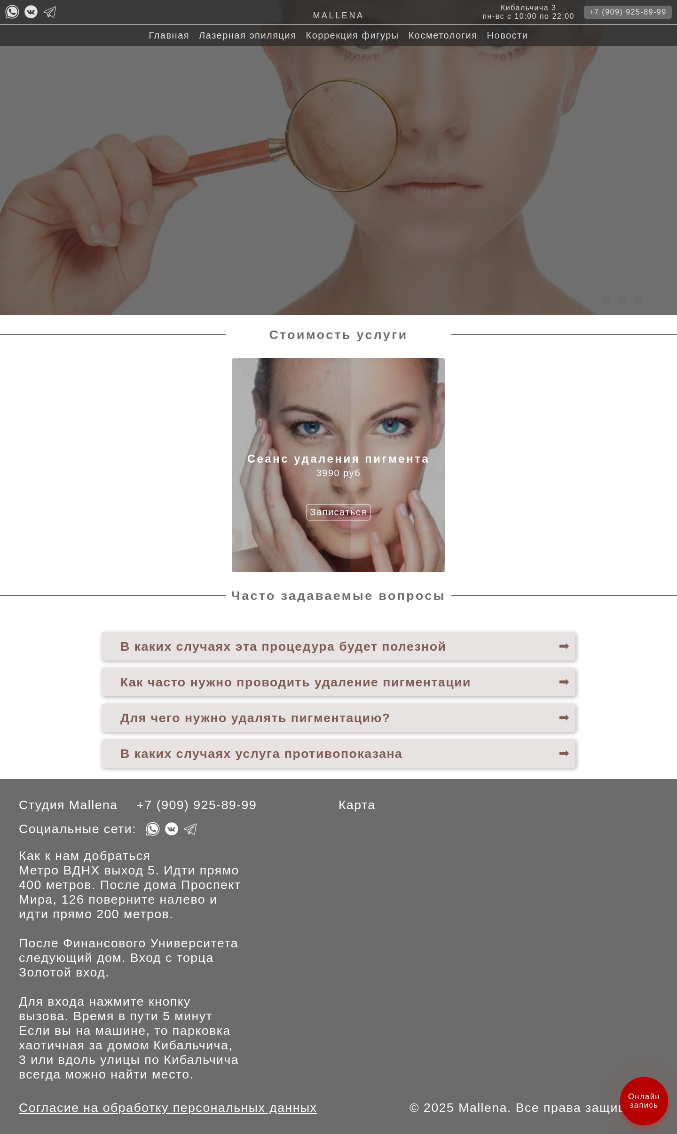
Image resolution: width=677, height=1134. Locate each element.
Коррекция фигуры (352, 35)
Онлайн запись (644, 1101)
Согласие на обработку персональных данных (168, 1108)
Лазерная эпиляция (247, 35)
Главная (169, 35)
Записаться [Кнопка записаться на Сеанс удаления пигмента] (338, 512)
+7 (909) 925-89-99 (627, 12)
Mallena (338, 15)
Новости (507, 35)
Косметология (443, 35)
